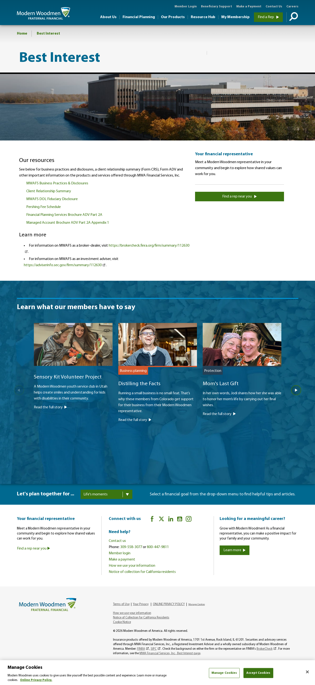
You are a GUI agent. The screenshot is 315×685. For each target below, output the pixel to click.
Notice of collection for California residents (142, 572)
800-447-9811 (158, 547)
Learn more (234, 550)
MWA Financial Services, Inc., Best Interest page (169, 653)
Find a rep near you (239, 196)
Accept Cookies (258, 673)
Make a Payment (248, 6)
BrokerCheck (265, 648)
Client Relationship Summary (48, 191)
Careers (292, 6)
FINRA (141, 648)
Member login (119, 553)
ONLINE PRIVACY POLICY (169, 604)
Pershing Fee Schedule (43, 207)
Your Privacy (141, 604)
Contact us (117, 541)
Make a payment (122, 559)
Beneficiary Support (216, 6)
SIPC (154, 648)
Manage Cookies (196, 604)
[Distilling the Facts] (157, 393)
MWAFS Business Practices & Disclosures (57, 183)
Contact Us (274, 6)
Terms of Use (121, 604)
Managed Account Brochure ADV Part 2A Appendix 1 (67, 223)
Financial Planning (139, 17)
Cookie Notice (122, 622)
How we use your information (132, 566)
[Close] (307, 672)
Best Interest (48, 34)
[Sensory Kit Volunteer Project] (73, 386)
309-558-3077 (131, 547)
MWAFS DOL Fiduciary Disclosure (52, 199)
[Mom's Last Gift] (242, 390)
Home (22, 34)
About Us (108, 17)
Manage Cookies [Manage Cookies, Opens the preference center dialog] (224, 673)
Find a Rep (268, 17)
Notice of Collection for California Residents (141, 617)
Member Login (186, 6)
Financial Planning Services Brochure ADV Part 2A (64, 215)
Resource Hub (203, 17)
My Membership (235, 17)
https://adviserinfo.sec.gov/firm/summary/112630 (63, 265)
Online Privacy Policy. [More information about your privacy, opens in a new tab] (36, 680)
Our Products (173, 17)
